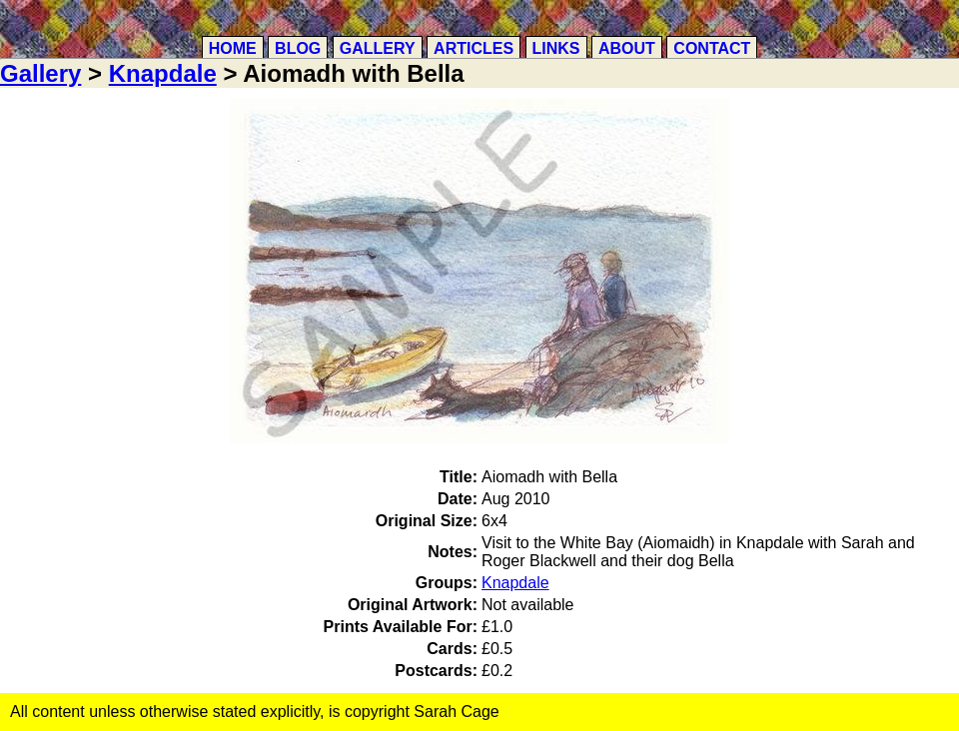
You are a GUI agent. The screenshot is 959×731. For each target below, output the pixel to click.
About (626, 48)
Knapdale (163, 73)
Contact (711, 48)
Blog (298, 48)
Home (233, 48)
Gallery (378, 48)
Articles (473, 48)
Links (556, 48)
